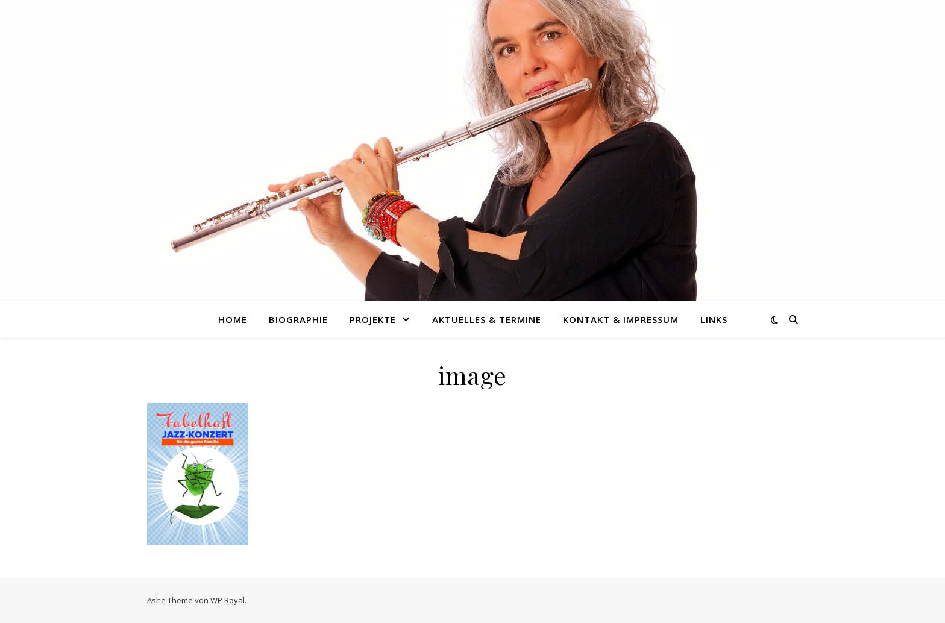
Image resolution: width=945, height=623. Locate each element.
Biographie (298, 319)
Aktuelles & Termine (486, 319)
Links (713, 319)
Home (232, 319)
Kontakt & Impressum (621, 319)
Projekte (373, 319)
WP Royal (227, 600)
